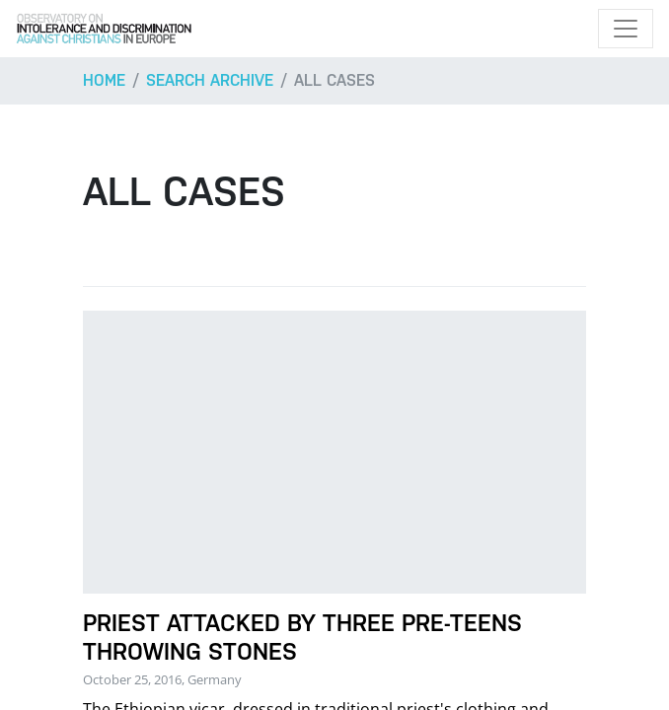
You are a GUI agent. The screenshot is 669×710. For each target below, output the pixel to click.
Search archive (209, 80)
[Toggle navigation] (625, 28)
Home (104, 80)
